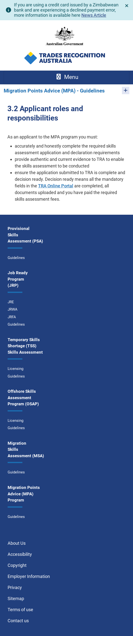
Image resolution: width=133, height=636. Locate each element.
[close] (127, 5)
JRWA (12, 309)
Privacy (15, 587)
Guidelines (16, 258)
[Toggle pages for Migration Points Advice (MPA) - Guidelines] (125, 90)
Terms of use (20, 609)
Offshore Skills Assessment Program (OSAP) (23, 397)
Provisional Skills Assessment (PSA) (25, 234)
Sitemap (16, 598)
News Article (93, 15)
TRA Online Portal (55, 185)
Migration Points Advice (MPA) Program (24, 493)
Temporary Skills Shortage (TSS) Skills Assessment (25, 346)
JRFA (12, 317)
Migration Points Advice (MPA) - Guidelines (54, 91)
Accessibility (20, 554)
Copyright (17, 565)
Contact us (18, 620)
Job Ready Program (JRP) (18, 279)
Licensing (15, 368)
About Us (17, 543)
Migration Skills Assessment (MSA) (26, 449)
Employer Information (29, 576)
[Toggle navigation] (66, 77)
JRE (11, 302)
